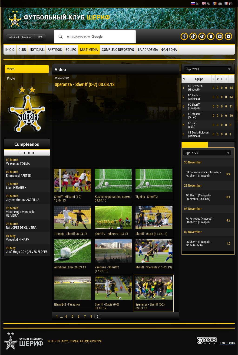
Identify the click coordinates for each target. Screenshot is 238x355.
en (206, 4)
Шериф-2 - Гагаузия (67, 304)
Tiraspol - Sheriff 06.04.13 (70, 234)
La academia (148, 50)
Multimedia (89, 50)
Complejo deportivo (118, 50)
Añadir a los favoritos (20, 37)
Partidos (55, 50)
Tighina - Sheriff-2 (147, 197)
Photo (11, 78)
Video (11, 69)
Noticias (37, 50)
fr (228, 4)
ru (195, 4)
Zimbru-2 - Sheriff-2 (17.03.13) (107, 269)
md (217, 4)
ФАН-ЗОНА (169, 50)
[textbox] (205, 69)
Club (22, 50)
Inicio (9, 50)
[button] (229, 69)
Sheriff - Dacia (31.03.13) (151, 234)
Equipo (71, 50)
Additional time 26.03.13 (70, 267)
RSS (40, 37)
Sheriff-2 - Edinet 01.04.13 (111, 234)
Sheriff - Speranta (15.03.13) (154, 267)
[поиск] (94, 36)
